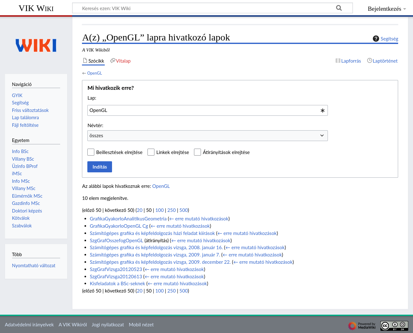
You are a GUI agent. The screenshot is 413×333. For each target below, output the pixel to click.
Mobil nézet (141, 324)
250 (171, 210)
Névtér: (95, 125)
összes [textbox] (96, 135)
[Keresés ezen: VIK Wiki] (212, 8)
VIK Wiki (36, 8)
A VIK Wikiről (73, 324)
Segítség (384, 38)
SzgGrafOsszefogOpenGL (116, 240)
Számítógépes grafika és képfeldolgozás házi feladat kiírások (152, 233)
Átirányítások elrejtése (226, 152)
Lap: (91, 98)
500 (183, 210)
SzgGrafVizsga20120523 (116, 269)
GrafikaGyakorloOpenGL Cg (119, 226)
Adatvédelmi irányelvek (29, 324)
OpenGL (94, 73)
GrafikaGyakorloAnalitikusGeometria (128, 218)
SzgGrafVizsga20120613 (116, 276)
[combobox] (207, 110)
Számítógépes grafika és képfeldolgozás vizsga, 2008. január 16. (156, 247)
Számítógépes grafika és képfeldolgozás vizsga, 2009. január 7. (155, 254)
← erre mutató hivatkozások (198, 218)
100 (159, 210)
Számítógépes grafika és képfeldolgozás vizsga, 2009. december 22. (160, 262)
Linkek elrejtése (172, 152)
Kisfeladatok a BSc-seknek (117, 283)
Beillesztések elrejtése (119, 152)
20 (139, 210)
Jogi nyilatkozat (108, 324)
